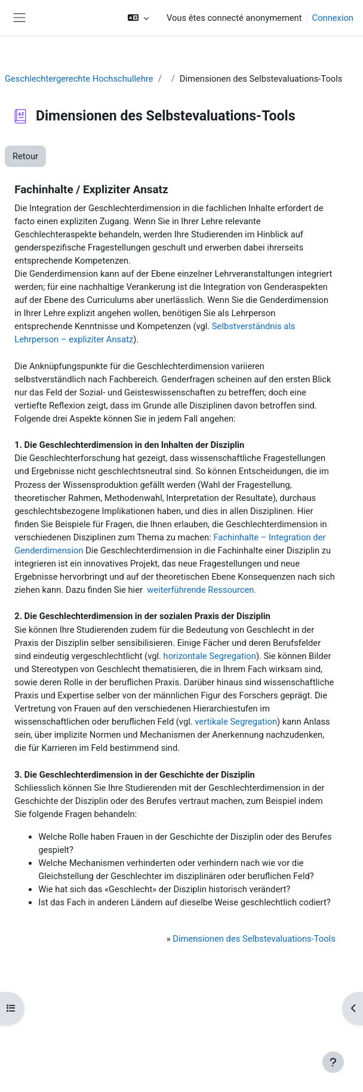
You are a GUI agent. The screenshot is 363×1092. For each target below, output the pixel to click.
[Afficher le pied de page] (333, 1062)
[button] (138, 17)
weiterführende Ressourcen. (201, 589)
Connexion (332, 18)
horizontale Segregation (210, 656)
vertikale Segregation (236, 721)
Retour (25, 156)
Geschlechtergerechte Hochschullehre (79, 78)
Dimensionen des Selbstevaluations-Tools (254, 938)
